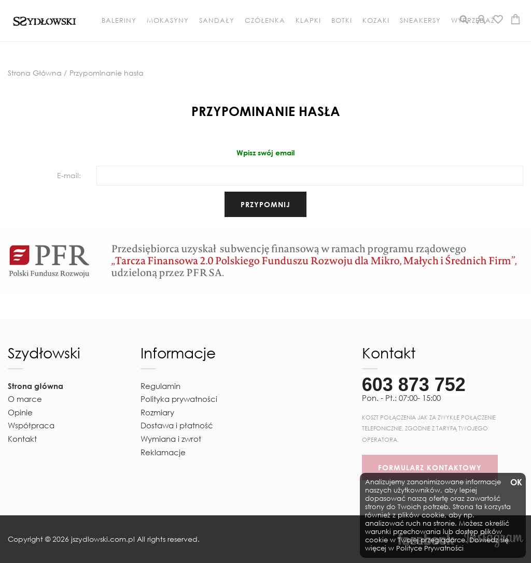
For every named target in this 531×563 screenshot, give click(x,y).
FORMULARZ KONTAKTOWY (430, 467)
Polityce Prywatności (430, 548)
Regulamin (160, 386)
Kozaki (375, 20)
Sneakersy (420, 20)
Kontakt (22, 439)
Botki (341, 20)
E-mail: (69, 175)
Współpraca (31, 425)
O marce (25, 399)
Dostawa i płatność (177, 425)
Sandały (216, 20)
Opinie (20, 412)
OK (515, 482)
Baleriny (119, 20)
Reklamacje (163, 452)
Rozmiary (157, 412)
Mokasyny (168, 20)
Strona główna (35, 386)
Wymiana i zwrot (171, 439)
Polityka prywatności (179, 399)
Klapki (308, 20)
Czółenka (265, 20)
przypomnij (265, 204)
